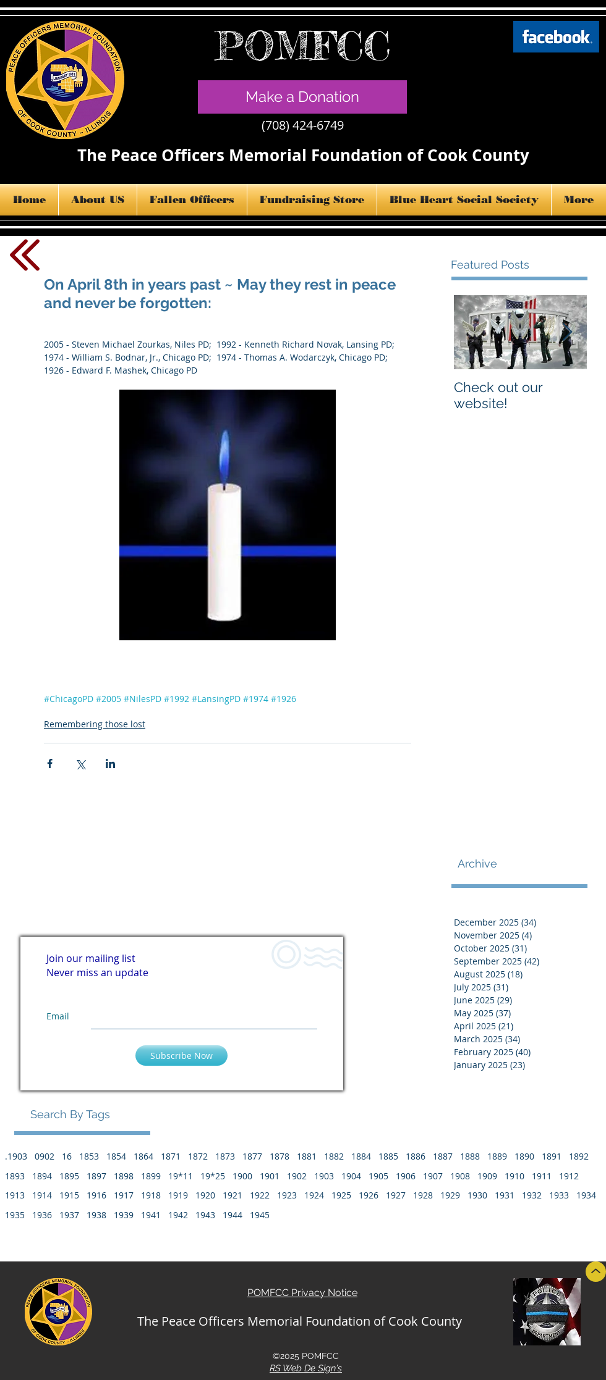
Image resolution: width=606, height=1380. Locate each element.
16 (67, 1156)
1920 (205, 1195)
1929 (450, 1195)
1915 (69, 1195)
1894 (42, 1176)
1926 (368, 1195)
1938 (96, 1215)
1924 (314, 1195)
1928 (423, 1195)
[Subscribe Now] (181, 1055)
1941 (151, 1215)
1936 (42, 1215)
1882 (334, 1156)
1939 (124, 1215)
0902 (44, 1156)
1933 (559, 1195)
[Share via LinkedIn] (110, 763)
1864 (143, 1156)
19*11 (180, 1176)
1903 (324, 1176)
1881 (307, 1156)
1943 (205, 1215)
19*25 (212, 1176)
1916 (96, 1195)
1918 (151, 1195)
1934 (586, 1195)
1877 (252, 1156)
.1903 (16, 1156)
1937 (69, 1215)
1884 (361, 1156)
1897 (96, 1176)
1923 (287, 1195)
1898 (124, 1176)
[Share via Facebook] (50, 763)
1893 (15, 1176)
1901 (270, 1176)
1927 (396, 1195)
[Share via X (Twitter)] (80, 763)
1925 (341, 1195)
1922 (260, 1195)
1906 (406, 1176)
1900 (242, 1176)
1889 (497, 1156)
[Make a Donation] (302, 97)
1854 (116, 1156)
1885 (388, 1156)
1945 (260, 1215)
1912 (569, 1176)
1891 (551, 1156)
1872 (198, 1156)
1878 (279, 1156)
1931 (504, 1195)
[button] (98, 199)
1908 (460, 1176)
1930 (477, 1195)
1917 (124, 1195)
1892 (579, 1156)
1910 (514, 1176)
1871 (171, 1156)
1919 (178, 1195)
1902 (297, 1176)
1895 (69, 1176)
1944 (232, 1215)
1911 (542, 1176)
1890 (524, 1156)
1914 (42, 1195)
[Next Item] (567, 332)
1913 (15, 1195)
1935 (15, 1215)
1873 (225, 1156)
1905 (378, 1176)
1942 (178, 1215)
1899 (151, 1176)
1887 (443, 1156)
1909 (487, 1176)
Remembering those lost (94, 724)
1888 (470, 1156)
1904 (351, 1176)
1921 (232, 1195)
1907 (433, 1176)
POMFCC (303, 45)
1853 (89, 1156)
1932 (532, 1195)
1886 (415, 1156)
